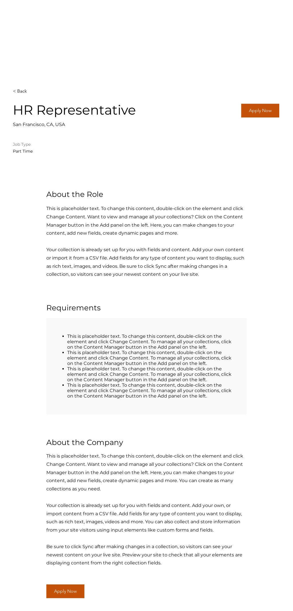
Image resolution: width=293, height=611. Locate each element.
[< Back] (33, 91)
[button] (260, 110)
